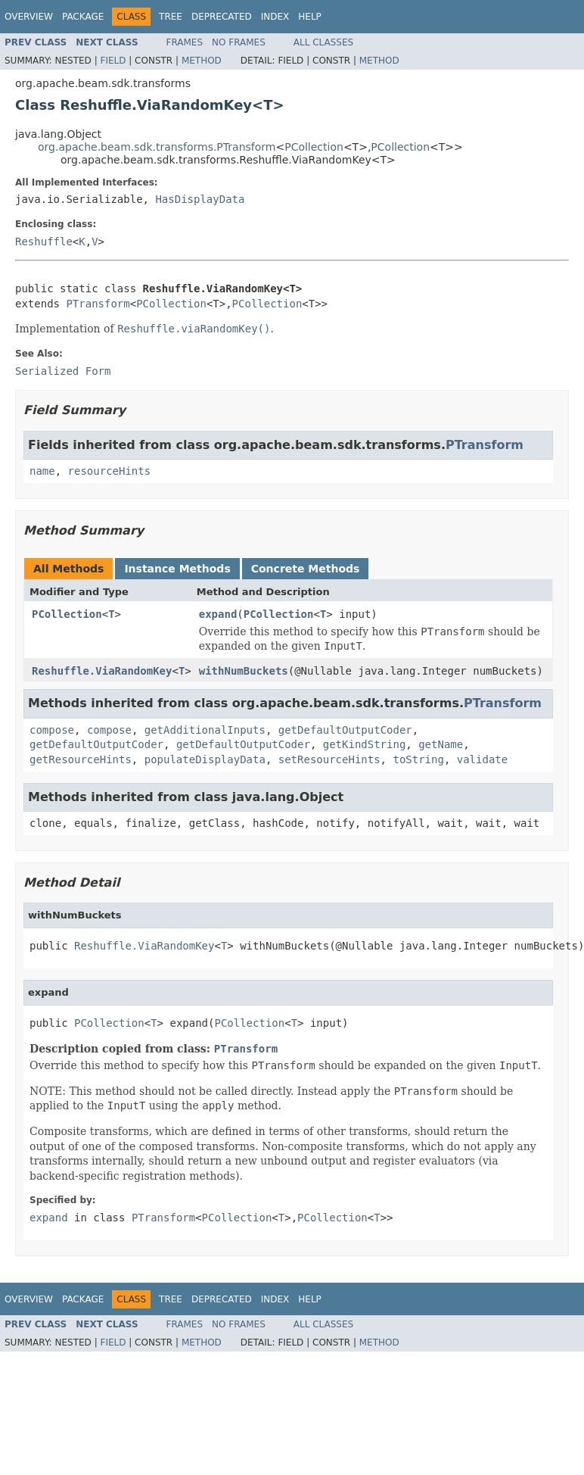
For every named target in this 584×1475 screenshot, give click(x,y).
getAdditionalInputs (205, 730)
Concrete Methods (305, 569)
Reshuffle (44, 241)
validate (482, 759)
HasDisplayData (199, 199)
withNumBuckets (243, 671)
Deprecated (221, 16)
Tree (170, 16)
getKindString (364, 744)
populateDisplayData (205, 759)
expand (218, 614)
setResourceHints (329, 759)
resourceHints (109, 471)
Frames (184, 42)
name (42, 471)
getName (440, 744)
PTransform (97, 304)
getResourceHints (81, 759)
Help (310, 16)
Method (202, 60)
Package (83, 16)
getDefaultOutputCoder (345, 730)
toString (418, 759)
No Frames (239, 42)
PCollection (313, 147)
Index (275, 16)
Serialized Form (62, 371)
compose (52, 730)
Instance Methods (177, 569)
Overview (29, 16)
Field (113, 60)
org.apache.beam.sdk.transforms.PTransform (156, 147)
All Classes (323, 42)
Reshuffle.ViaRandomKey (102, 671)
